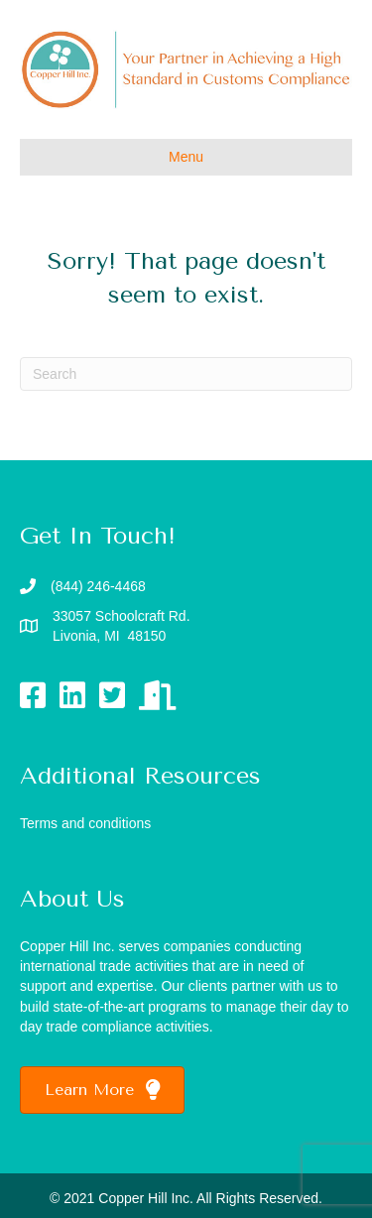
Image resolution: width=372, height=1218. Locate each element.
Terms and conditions (85, 823)
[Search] (186, 374)
